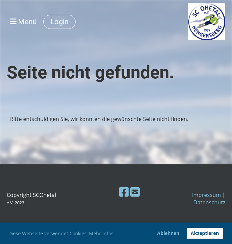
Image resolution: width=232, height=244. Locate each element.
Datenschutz (209, 202)
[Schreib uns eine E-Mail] (135, 192)
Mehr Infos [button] (101, 233)
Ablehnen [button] (168, 233)
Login (59, 21)
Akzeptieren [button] (205, 233)
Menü (23, 21)
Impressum (206, 195)
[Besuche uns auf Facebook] (124, 192)
